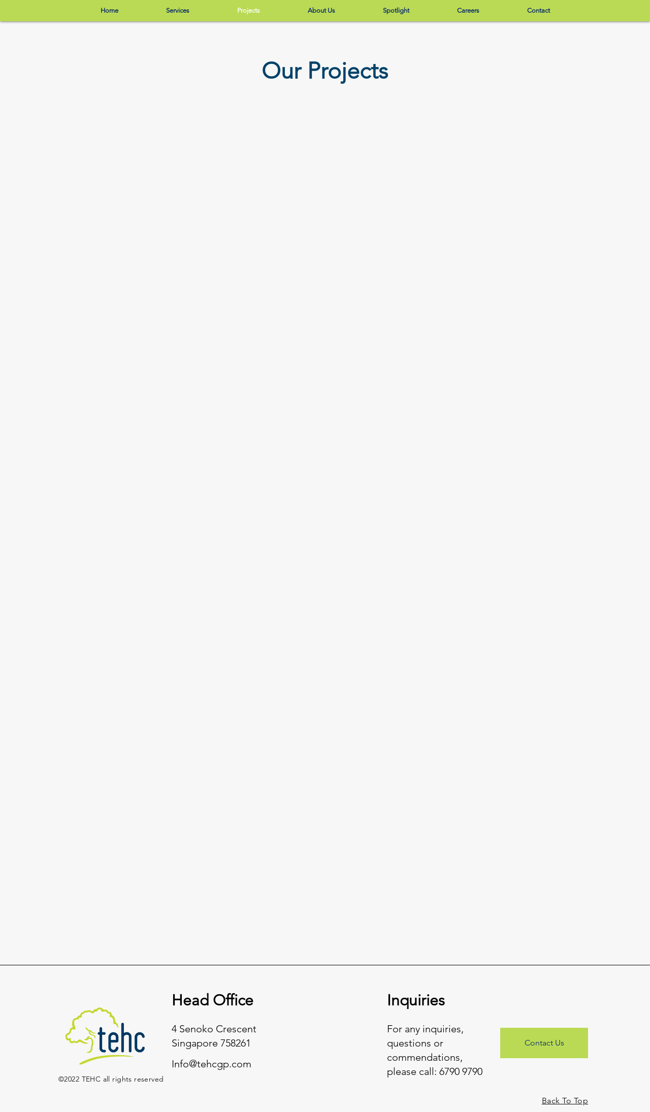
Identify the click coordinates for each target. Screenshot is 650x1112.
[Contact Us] (544, 1043)
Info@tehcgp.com (211, 1064)
